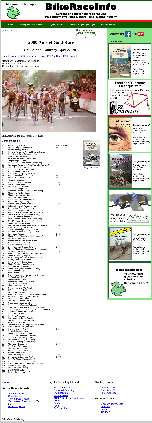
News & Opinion (16, 406)
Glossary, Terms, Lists (112, 404)
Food (56, 406)
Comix (57, 403)
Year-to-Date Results (18, 399)
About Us (105, 406)
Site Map (105, 411)
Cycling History (56, 25)
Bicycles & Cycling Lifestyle (82, 25)
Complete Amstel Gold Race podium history (24, 56)
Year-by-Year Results (19, 401)
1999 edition (69, 56)
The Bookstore (61, 393)
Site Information (108, 25)
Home (10, 25)
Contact (105, 409)
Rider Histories (108, 387)
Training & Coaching (64, 390)
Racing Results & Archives (31, 25)
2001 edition (54, 56)
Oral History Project (111, 390)
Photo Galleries (108, 393)
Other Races (14, 396)
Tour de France (16, 393)
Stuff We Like (60, 408)
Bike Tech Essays (63, 387)
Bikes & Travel (61, 395)
